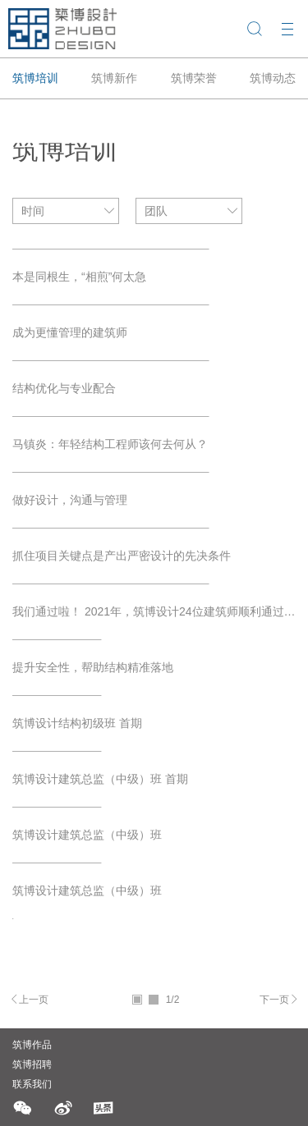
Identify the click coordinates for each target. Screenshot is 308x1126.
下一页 (274, 999)
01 (137, 1000)
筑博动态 (273, 78)
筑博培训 (35, 78)
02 (154, 1000)
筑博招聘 (32, 1064)
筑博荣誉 (194, 78)
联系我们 (32, 1084)
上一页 (33, 999)
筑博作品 (32, 1044)
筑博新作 (114, 78)
